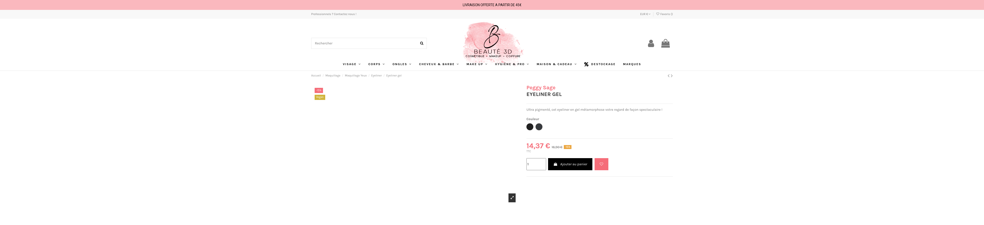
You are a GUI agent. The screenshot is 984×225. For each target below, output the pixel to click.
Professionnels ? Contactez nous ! (333, 14)
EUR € (645, 14)
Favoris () (664, 14)
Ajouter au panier (570, 164)
